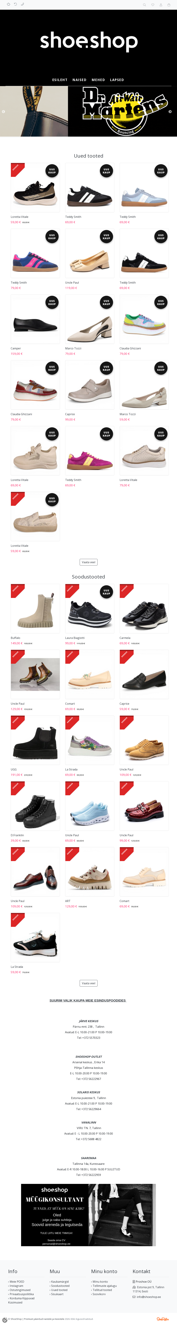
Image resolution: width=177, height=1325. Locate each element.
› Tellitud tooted (101, 1290)
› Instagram (15, 1286)
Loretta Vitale (19, 217)
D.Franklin (17, 835)
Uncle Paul (72, 282)
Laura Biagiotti (75, 638)
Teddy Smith (73, 217)
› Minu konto (99, 1282)
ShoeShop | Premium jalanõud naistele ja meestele (37, 1318)
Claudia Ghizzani (130, 348)
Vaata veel (88, 562)
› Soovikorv (98, 1294)
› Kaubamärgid (59, 1282)
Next (170, 112)
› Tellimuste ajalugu (104, 1286)
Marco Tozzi (73, 348)
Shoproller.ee (163, 1319)
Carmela (125, 638)
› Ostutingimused (19, 1290)
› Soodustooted (59, 1286)
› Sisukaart (56, 1294)
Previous (3, 112)
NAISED (79, 79)
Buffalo (15, 638)
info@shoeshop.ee (149, 1297)
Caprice (70, 414)
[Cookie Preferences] (5, 1320)
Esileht (60, 79)
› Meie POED (16, 1282)
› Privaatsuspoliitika (21, 1294)
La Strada (71, 769)
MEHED (98, 79)
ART (68, 901)
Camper (16, 348)
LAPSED (117, 79)
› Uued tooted (58, 1290)
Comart (70, 704)
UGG (14, 769)
